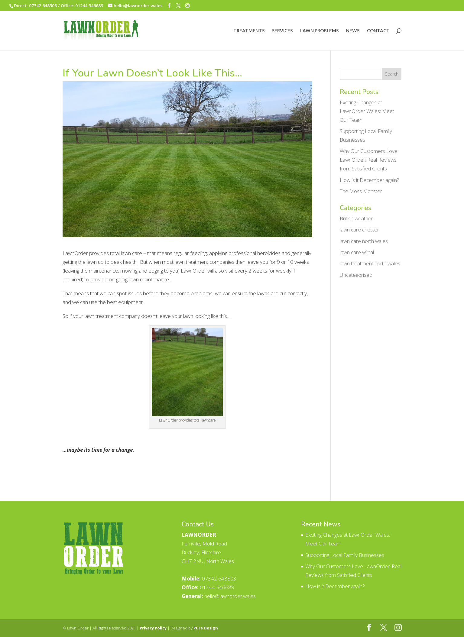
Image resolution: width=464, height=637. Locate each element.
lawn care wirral (357, 252)
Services (282, 30)
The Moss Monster (361, 191)
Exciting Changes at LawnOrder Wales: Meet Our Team (367, 111)
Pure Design (205, 628)
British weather (356, 218)
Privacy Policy (153, 628)
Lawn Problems (319, 30)
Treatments (248, 30)
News (352, 30)
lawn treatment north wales (370, 263)
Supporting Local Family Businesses (344, 554)
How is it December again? (369, 179)
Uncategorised (356, 274)
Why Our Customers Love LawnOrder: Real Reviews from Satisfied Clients (368, 159)
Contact (378, 30)
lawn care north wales (364, 241)
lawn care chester (359, 229)
